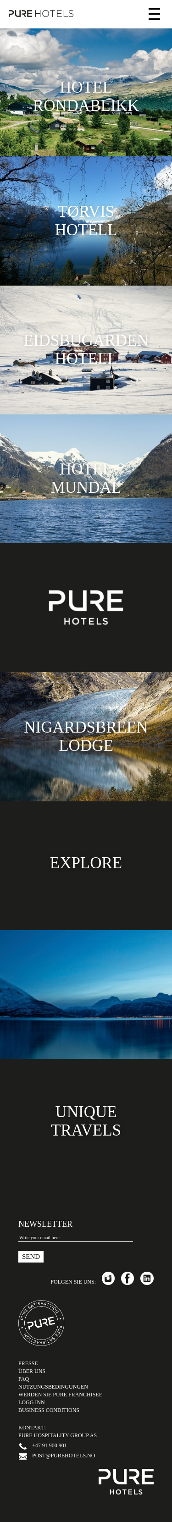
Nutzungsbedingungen (53, 1387)
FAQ (23, 1379)
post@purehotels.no (63, 1455)
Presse (28, 1363)
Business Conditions (48, 1410)
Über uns (31, 1371)
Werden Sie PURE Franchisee (60, 1394)
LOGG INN (31, 1402)
